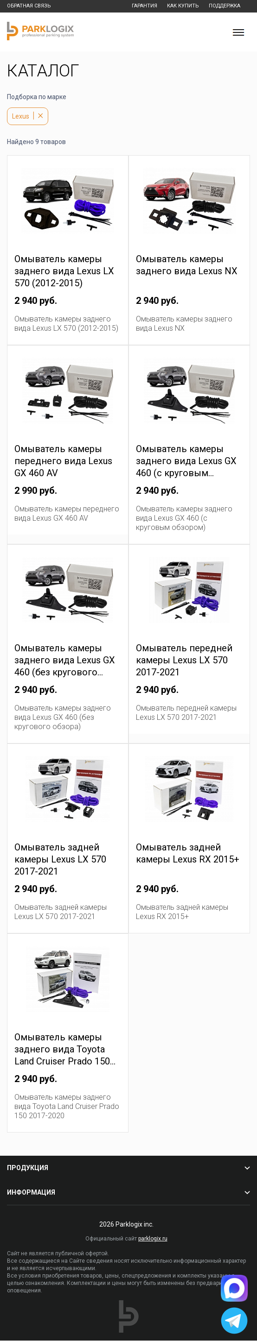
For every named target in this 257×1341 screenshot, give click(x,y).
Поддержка (223, 6)
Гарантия (140, 6)
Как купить (179, 6)
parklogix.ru (152, 1239)
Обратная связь (29, 6)
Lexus (20, 116)
